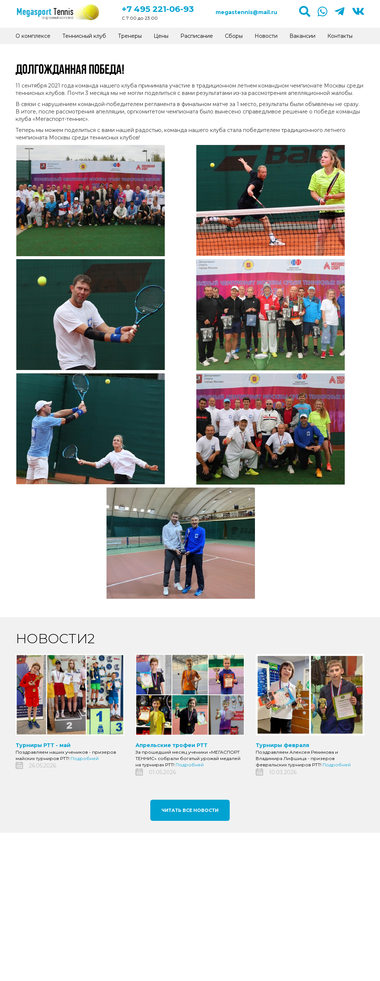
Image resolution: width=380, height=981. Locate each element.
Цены (161, 36)
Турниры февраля (282, 745)
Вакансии (302, 36)
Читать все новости (190, 810)
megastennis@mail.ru (246, 12)
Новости (266, 36)
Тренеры (130, 36)
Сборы (234, 36)
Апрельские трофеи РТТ (171, 745)
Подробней (85, 758)
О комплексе (33, 36)
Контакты (340, 36)
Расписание (196, 36)
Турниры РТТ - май (43, 745)
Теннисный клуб (84, 36)
